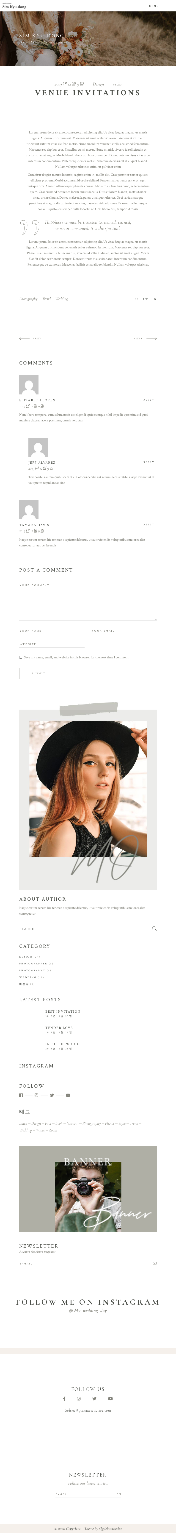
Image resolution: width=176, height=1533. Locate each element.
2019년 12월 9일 (70, 84)
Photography (32, 970)
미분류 (24, 984)
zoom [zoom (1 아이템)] (53, 1130)
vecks (117, 84)
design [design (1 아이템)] (36, 1123)
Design (35, 42)
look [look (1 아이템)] (59, 1123)
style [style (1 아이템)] (122, 1123)
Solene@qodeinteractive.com (88, 1410)
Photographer (33, 963)
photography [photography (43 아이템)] (91, 1123)
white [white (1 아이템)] (40, 1130)
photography (28, 298)
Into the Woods (63, 1044)
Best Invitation (63, 1011)
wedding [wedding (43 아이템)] (25, 1130)
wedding (61, 298)
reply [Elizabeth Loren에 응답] (149, 400)
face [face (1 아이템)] (48, 1123)
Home (23, 42)
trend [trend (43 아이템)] (134, 1123)
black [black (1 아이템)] (23, 1123)
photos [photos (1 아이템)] (109, 1123)
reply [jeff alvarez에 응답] (149, 462)
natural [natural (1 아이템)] (72, 1123)
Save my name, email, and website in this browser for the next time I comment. (76, 657)
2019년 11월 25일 (58, 1016)
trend (46, 298)
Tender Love (59, 1028)
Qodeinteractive (110, 1528)
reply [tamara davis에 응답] (149, 524)
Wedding (28, 977)
